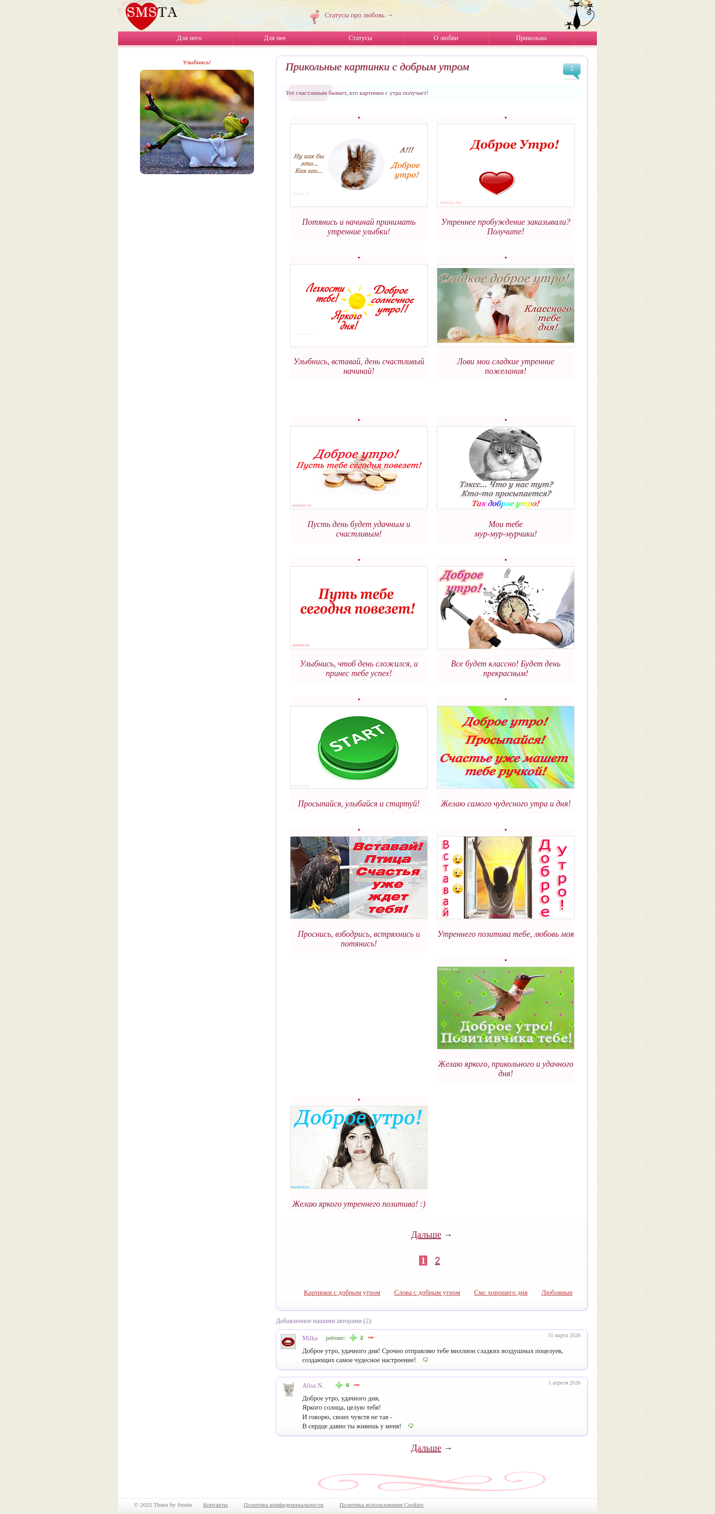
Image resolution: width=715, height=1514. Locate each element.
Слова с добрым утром (427, 1292)
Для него (189, 37)
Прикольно (531, 37)
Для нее (275, 37)
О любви (446, 37)
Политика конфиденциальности (283, 1504)
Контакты (215, 1504)
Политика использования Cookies (381, 1504)
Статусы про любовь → (359, 15)
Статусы (360, 37)
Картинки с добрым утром (342, 1292)
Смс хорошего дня (501, 1292)
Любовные (556, 1292)
